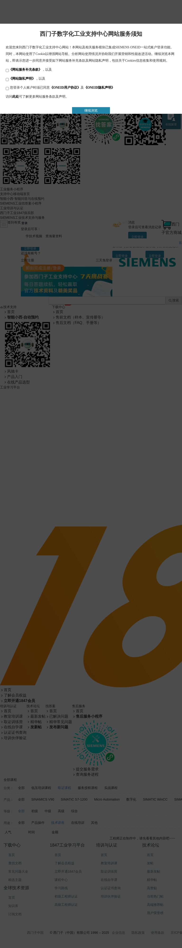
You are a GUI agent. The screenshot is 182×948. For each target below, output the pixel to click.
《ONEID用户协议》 (65, 87)
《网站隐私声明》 (22, 78)
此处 (15, 96)
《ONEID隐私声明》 (99, 87)
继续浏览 (91, 110)
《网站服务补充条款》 (25, 69)
